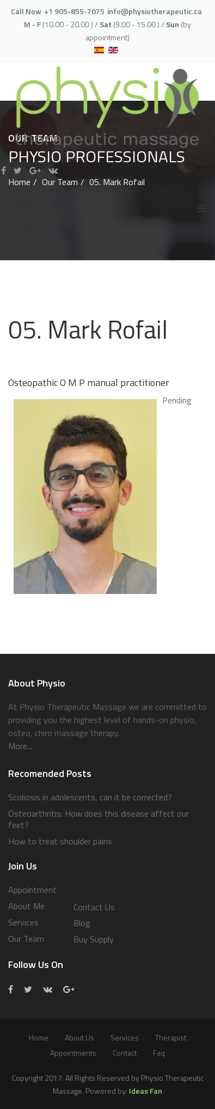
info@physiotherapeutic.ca (154, 11)
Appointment (32, 889)
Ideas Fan (145, 1090)
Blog (81, 922)
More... (20, 745)
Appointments (73, 1052)
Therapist (170, 1037)
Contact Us (94, 907)
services (124, 1037)
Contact (125, 1052)
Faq (159, 1052)
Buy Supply (93, 939)
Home (38, 1037)
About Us (79, 1037)
